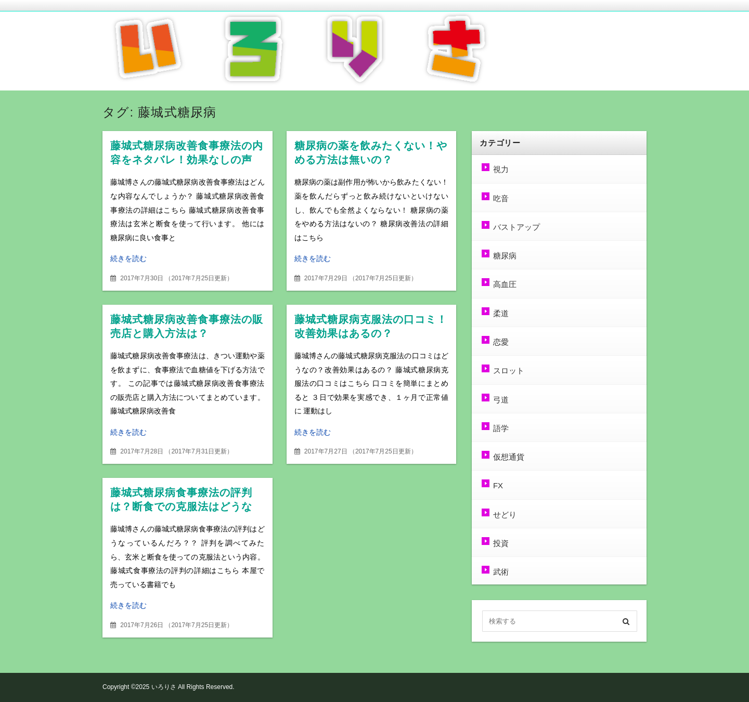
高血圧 (504, 284)
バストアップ (516, 227)
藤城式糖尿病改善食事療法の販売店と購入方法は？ (185, 327)
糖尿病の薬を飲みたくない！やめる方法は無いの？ (370, 153)
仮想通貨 (508, 456)
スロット (508, 370)
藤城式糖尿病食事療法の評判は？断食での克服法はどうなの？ (186, 507)
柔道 (500, 313)
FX (497, 485)
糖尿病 (504, 255)
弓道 (500, 399)
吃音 (500, 198)
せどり (504, 514)
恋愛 (500, 341)
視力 (500, 169)
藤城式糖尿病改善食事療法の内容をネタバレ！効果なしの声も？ (187, 160)
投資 (500, 543)
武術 (500, 571)
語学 (500, 428)
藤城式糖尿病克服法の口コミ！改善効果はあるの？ (363, 327)
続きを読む (128, 258)
